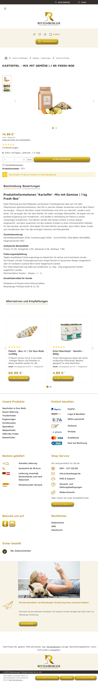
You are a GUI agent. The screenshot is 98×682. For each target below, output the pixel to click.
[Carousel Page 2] (50, 387)
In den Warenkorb (62, 159)
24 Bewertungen (10, 147)
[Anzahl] (14, 159)
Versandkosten (53, 646)
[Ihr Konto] (45, 34)
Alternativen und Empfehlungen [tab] (27, 301)
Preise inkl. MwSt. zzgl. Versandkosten (16, 140)
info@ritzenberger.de (69, 473)
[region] (49, 101)
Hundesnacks (9, 423)
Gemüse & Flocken (63, 58)
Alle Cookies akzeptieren (85, 678)
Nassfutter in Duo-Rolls (14, 408)
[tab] (12, 186)
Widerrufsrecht (67, 492)
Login (83, 2)
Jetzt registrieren (28, 624)
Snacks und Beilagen (20, 58)
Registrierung (64, 2)
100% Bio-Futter (10, 434)
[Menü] (5, 8)
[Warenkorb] (54, 34)
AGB (53, 526)
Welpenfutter (9, 430)
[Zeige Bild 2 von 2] (56, 128)
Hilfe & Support (67, 478)
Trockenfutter (9, 415)
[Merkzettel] (39, 34)
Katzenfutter (8, 437)
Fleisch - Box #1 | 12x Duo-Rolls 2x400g (26, 352)
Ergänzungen (9, 419)
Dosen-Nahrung (10, 412)
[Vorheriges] (15, 101)
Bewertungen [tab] (31, 186)
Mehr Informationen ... (16, 680)
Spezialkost (8, 426)
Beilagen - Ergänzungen (42, 58)
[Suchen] (34, 34)
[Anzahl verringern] (4, 159)
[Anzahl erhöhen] (24, 159)
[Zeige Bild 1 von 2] (53, 128)
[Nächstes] (94, 101)
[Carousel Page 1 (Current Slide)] (47, 387)
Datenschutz (57, 522)
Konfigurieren (67, 678)
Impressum (56, 530)
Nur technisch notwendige (47, 678)
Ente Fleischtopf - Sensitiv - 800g (68, 352)
